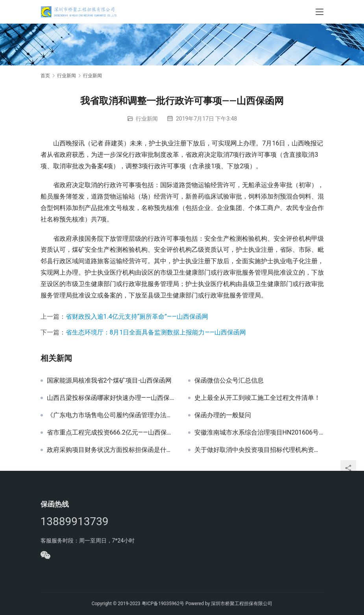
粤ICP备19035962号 (163, 603)
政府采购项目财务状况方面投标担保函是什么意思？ (111, 449)
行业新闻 (147, 118)
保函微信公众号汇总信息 (229, 380)
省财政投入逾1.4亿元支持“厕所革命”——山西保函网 (137, 316)
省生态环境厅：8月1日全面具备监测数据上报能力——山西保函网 (156, 332)
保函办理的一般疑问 (222, 415)
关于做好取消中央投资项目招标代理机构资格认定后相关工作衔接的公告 (259, 449)
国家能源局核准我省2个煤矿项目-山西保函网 (109, 380)
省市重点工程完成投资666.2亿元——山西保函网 (111, 432)
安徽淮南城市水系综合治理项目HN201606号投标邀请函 (259, 432)
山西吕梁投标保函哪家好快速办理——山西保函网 (111, 397)
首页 (45, 75)
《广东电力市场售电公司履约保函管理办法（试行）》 (111, 415)
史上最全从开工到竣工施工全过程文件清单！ (257, 397)
